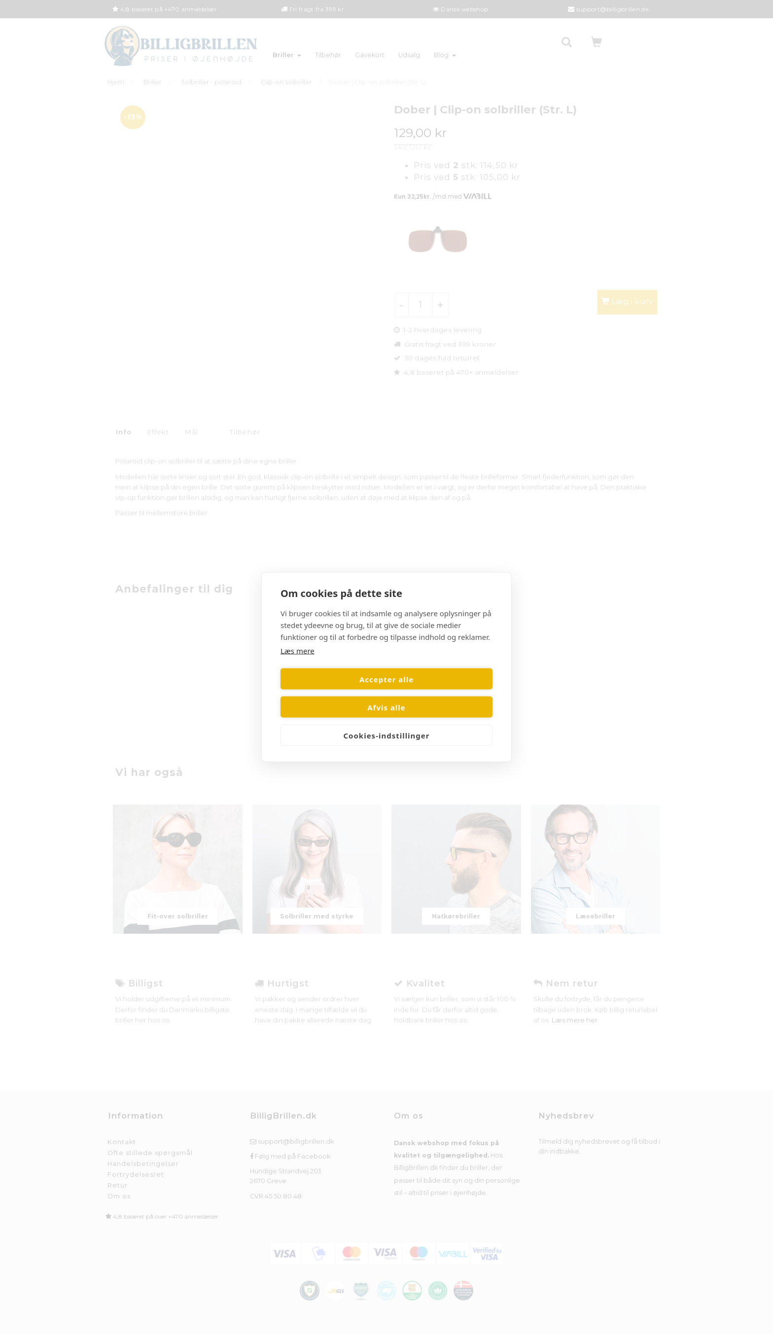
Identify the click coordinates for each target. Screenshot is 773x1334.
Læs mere (298, 664)
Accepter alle (332, 693)
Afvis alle (441, 693)
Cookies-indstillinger (386, 721)
